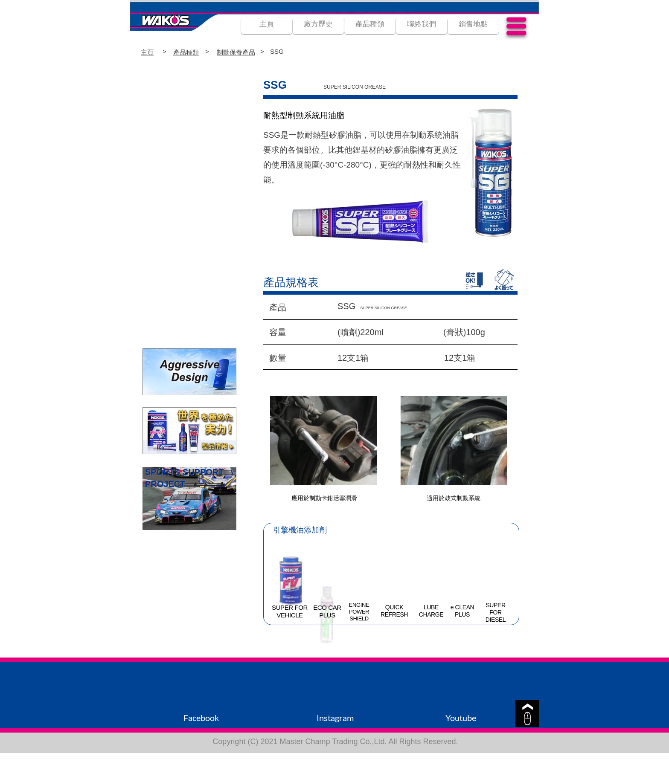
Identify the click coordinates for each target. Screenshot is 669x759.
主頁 (147, 52)
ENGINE (359, 605)
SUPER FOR (290, 607)
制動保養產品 (236, 52)
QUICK (394, 607)
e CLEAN (462, 607)
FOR (495, 612)
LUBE (431, 607)
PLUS (327, 615)
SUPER (495, 605)
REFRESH (394, 614)
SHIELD (359, 618)
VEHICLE (289, 615)
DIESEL (496, 619)
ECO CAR (327, 607)
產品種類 (186, 52)
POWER (359, 611)
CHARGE (431, 614)
